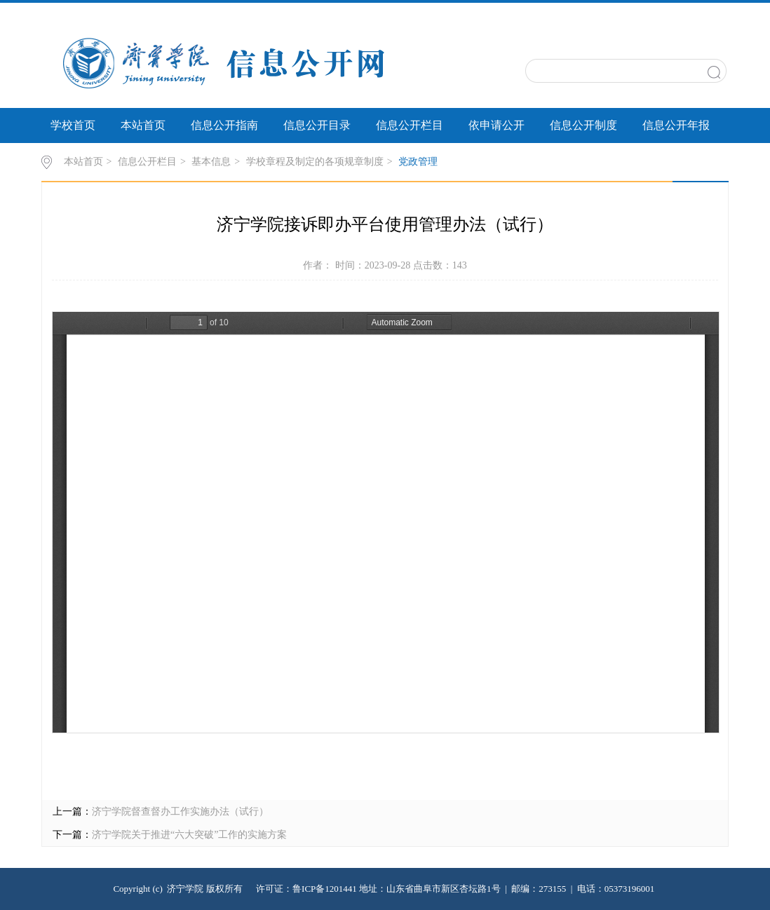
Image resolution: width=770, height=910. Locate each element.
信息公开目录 (317, 125)
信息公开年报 (676, 125)
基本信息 (211, 161)
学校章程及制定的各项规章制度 (315, 161)
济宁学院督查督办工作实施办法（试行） (180, 811)
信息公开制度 (583, 125)
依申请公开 (496, 125)
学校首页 (72, 125)
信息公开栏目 (409, 125)
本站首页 (143, 125)
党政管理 (418, 161)
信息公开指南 (224, 125)
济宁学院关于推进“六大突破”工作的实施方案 (189, 834)
